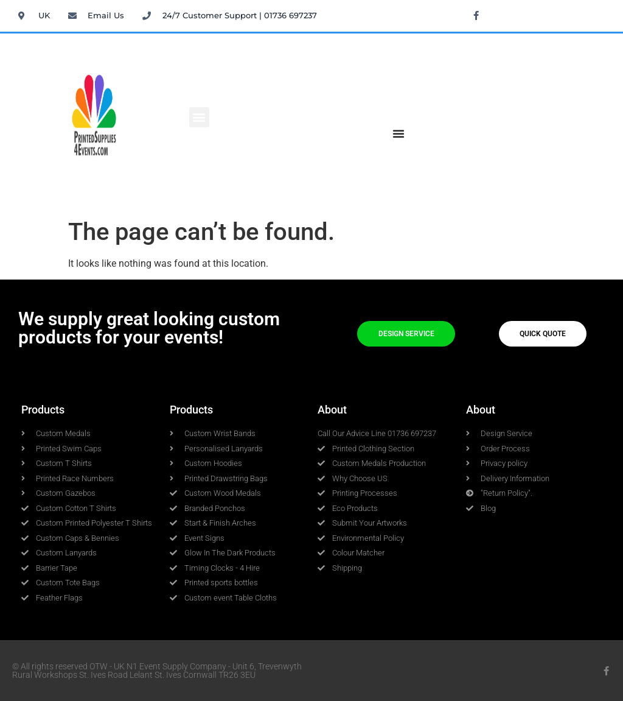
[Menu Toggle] (398, 133)
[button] (199, 117)
